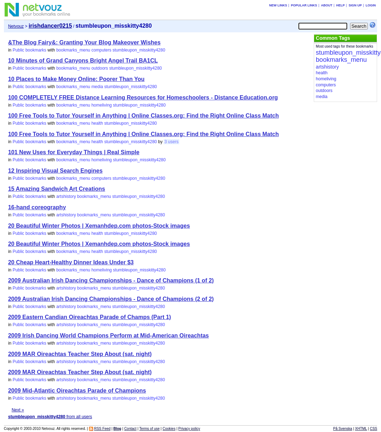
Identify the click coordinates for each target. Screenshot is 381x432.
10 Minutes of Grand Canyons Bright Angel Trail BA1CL (83, 61)
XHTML (361, 429)
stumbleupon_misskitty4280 (138, 50)
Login (371, 5)
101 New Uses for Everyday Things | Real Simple (73, 152)
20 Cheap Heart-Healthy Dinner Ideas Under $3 (71, 262)
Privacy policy (189, 429)
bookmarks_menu (73, 50)
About (326, 5)
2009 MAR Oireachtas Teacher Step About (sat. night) (80, 354)
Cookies (169, 429)
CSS (373, 429)
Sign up (355, 5)
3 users (171, 141)
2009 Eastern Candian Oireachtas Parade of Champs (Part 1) (89, 317)
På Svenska (342, 429)
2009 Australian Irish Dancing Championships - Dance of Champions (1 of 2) (111, 280)
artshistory (66, 196)
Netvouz (16, 26)
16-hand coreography (37, 207)
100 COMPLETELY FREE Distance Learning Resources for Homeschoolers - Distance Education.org (143, 97)
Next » (18, 409)
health (97, 123)
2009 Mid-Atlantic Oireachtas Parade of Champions (77, 391)
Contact (130, 429)
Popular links (304, 5)
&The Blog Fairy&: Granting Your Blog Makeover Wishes (84, 42)
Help (340, 5)
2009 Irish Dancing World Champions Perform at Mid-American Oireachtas (108, 336)
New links (278, 5)
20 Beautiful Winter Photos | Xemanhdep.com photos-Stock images (99, 226)
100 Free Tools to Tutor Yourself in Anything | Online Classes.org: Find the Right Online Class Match (143, 116)
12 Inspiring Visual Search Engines (55, 171)
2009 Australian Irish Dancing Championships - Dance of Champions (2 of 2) (111, 299)
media (97, 86)
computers (101, 50)
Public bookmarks (29, 50)
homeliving (101, 105)
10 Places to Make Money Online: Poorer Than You (76, 79)
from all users (50, 416)
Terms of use (149, 429)
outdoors (99, 68)
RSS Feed (102, 429)
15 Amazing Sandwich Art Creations (56, 189)
